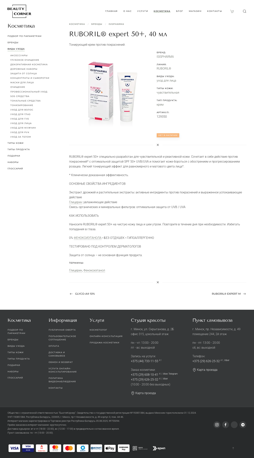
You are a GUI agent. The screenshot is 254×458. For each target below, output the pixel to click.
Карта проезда (143, 393)
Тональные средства (25, 100)
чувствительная (168, 92)
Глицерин (75, 202)
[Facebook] (225, 424)
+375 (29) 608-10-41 (144, 374)
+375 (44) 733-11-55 (144, 361)
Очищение (17, 87)
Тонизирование (21, 105)
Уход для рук (19, 132)
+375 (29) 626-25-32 (144, 379)
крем (160, 104)
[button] (244, 11)
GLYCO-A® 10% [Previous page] (82, 293)
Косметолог (98, 330)
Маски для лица (22, 82)
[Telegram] (243, 424)
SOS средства (19, 96)
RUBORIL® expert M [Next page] (229, 293)
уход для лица (166, 80)
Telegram (173, 373)
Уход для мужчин (23, 127)
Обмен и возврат (61, 362)
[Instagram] (217, 424)
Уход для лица (21, 123)
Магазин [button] (195, 11)
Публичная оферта (62, 330)
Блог (179, 11)
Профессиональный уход (28, 91)
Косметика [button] (162, 11)
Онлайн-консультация (106, 336)
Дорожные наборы (23, 69)
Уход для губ (19, 118)
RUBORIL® (164, 68)
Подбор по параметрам (25, 36)
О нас (127, 11)
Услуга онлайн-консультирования (63, 370)
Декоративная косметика (29, 64)
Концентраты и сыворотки (29, 78)
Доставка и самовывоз (57, 354)
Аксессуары (19, 55)
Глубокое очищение (24, 60)
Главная (111, 11)
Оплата (54, 346)
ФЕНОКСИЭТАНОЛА (87, 238)
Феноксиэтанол (94, 270)
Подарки (14, 155)
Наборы (13, 162)
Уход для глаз (20, 114)
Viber (165, 373)
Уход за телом (20, 137)
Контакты (214, 11)
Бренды (96, 24)
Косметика (77, 24)
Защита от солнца (23, 73)
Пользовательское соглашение (62, 338)
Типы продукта (19, 149)
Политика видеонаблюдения (62, 380)
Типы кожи (16, 143)
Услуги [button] (142, 11)
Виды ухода (16, 49)
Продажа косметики (104, 342)
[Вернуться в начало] (19, 11)
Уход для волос (21, 109)
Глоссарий (15, 168)
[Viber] (234, 424)
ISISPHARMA (116, 24)
